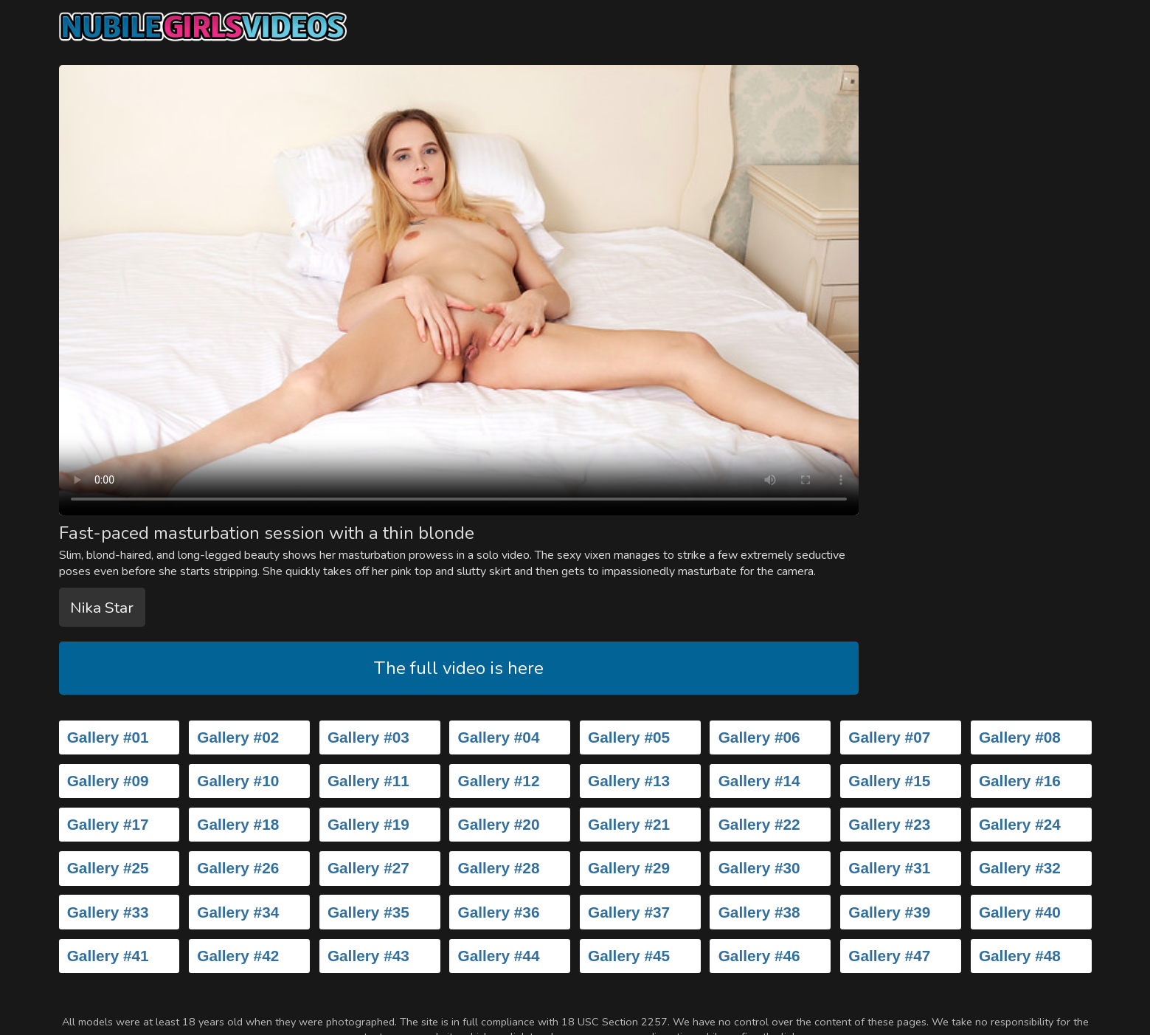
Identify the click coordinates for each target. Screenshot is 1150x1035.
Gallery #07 (889, 737)
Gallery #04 (498, 737)
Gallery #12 (498, 780)
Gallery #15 (889, 780)
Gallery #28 (498, 867)
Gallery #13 (629, 780)
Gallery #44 (498, 955)
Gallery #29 (629, 867)
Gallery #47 (889, 955)
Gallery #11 (368, 780)
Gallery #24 (1020, 824)
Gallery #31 (889, 867)
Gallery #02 (238, 737)
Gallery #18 (238, 824)
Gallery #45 (629, 955)
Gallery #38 (759, 912)
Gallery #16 (1020, 780)
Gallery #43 (368, 955)
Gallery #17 (108, 824)
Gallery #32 (1020, 867)
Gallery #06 (759, 737)
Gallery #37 (629, 912)
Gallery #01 (108, 737)
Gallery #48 (1020, 955)
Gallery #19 (368, 824)
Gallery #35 (368, 912)
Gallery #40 (1020, 912)
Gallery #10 (238, 780)
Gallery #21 (629, 824)
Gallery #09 (108, 780)
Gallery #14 (759, 780)
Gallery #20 (498, 824)
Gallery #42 (238, 955)
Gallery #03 (368, 737)
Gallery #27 (368, 867)
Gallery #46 (759, 955)
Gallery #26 (238, 867)
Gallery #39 (889, 912)
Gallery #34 (238, 912)
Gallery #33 (108, 912)
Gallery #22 (759, 824)
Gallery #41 (108, 955)
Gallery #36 (498, 912)
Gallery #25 (108, 867)
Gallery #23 (889, 824)
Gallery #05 (629, 737)
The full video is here (459, 668)
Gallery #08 (1020, 737)
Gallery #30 (759, 867)
